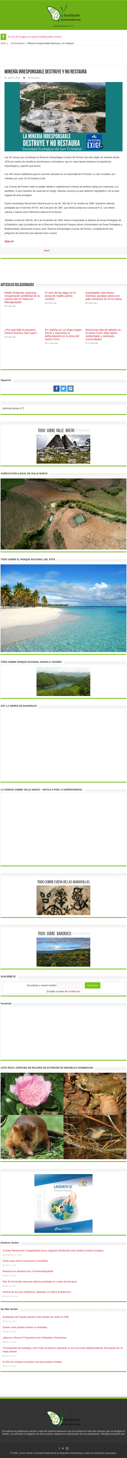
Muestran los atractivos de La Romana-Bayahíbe (28, 1271)
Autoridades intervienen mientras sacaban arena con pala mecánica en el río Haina (103, 296)
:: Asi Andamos (16, 43)
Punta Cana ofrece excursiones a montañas (25, 1261)
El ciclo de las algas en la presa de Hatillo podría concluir (34, 36)
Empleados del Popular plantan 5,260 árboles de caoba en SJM (36, 1317)
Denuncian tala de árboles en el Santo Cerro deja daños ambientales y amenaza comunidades (103, 334)
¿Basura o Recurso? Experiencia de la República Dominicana (34, 1337)
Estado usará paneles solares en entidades (25, 1327)
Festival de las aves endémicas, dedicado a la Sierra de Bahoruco (37, 1292)
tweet (47, 250)
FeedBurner (74, 991)
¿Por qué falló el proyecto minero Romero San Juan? (20, 331)
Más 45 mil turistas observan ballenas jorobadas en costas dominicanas (40, 1281)
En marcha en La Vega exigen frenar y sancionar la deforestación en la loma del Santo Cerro (63, 334)
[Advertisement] (63, 56)
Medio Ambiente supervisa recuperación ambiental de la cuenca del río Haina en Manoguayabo (21, 297)
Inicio (3, 43)
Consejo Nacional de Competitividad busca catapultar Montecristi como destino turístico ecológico (53, 1250)
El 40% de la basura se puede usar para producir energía (32, 1362)
